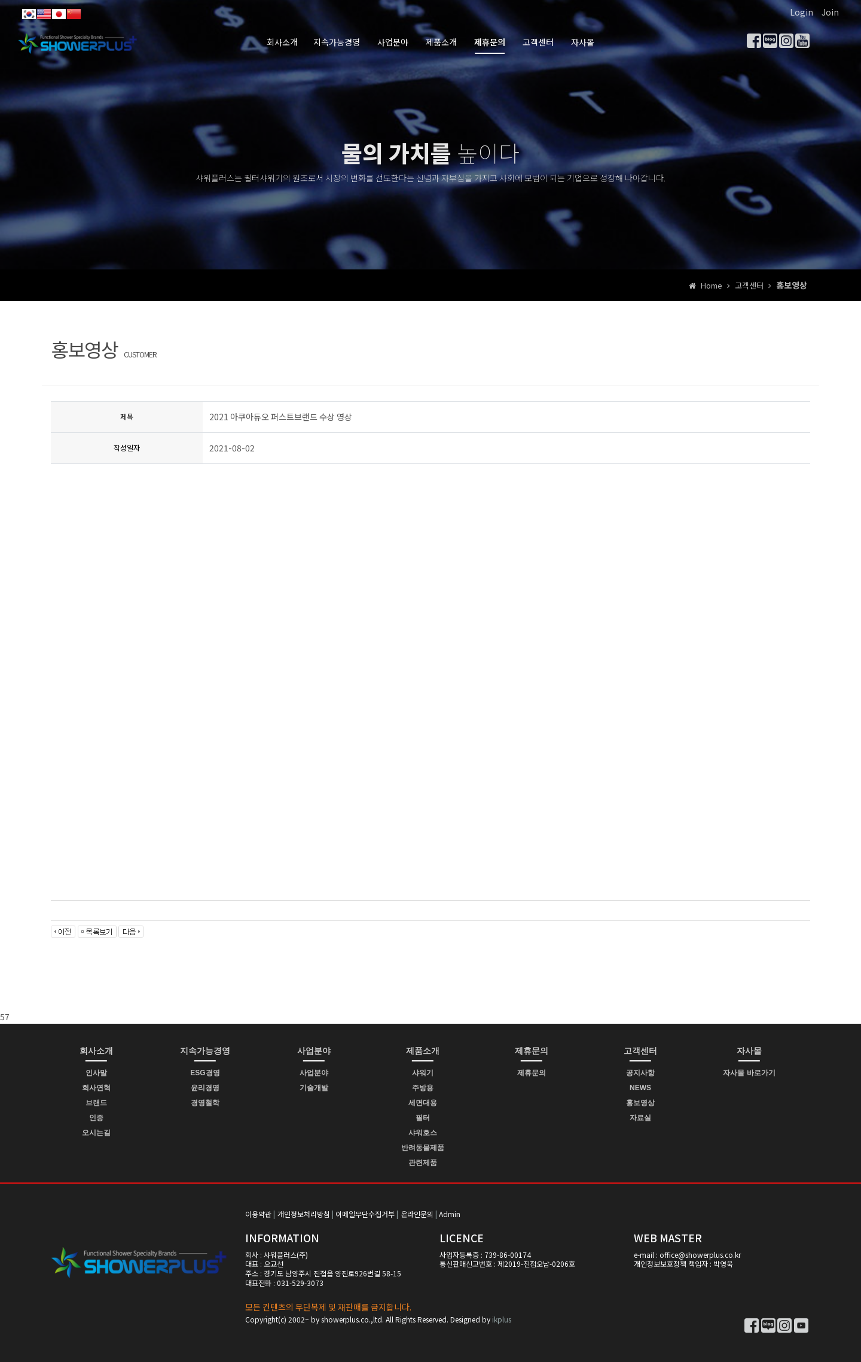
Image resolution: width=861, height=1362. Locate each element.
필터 (423, 1118)
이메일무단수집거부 (365, 1214)
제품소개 (441, 42)
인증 (96, 1118)
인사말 (96, 1073)
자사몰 (582, 42)
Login (801, 12)
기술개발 (314, 1088)
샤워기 (422, 1073)
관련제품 (422, 1162)
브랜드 (96, 1103)
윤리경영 (205, 1088)
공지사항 (640, 1073)
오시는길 (96, 1133)
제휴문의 (489, 42)
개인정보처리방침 (303, 1214)
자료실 (640, 1118)
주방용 (422, 1088)
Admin (449, 1214)
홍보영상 (640, 1103)
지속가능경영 (336, 42)
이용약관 (258, 1214)
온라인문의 (417, 1214)
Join (830, 12)
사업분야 (392, 42)
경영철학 (205, 1103)
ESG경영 (204, 1073)
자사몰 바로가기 (749, 1073)
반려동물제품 (422, 1147)
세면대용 (422, 1103)
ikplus (501, 1319)
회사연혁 (96, 1088)
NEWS (640, 1088)
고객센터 (538, 42)
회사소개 (282, 42)
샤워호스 (422, 1133)
